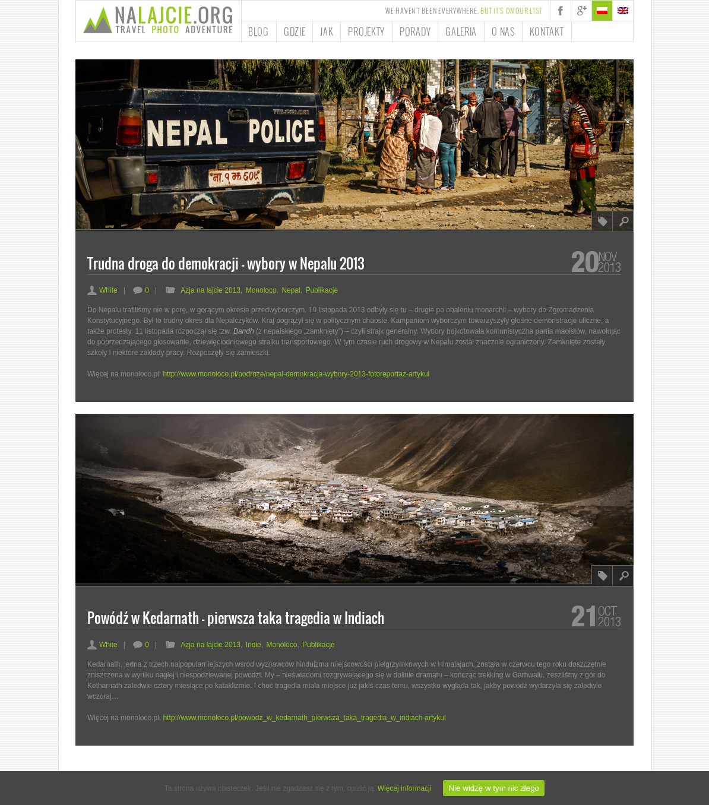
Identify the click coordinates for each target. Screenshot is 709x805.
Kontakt (547, 31)
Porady (415, 31)
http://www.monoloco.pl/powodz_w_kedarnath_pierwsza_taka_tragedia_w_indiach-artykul (304, 718)
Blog (258, 31)
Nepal (290, 290)
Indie (253, 645)
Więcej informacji (405, 788)
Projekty (366, 31)
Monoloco (261, 290)
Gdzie (295, 31)
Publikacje (321, 290)
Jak (326, 31)
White (102, 290)
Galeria (461, 31)
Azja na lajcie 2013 (210, 290)
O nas (503, 31)
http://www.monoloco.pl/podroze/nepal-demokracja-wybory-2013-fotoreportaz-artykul (296, 374)
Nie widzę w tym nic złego (493, 788)
